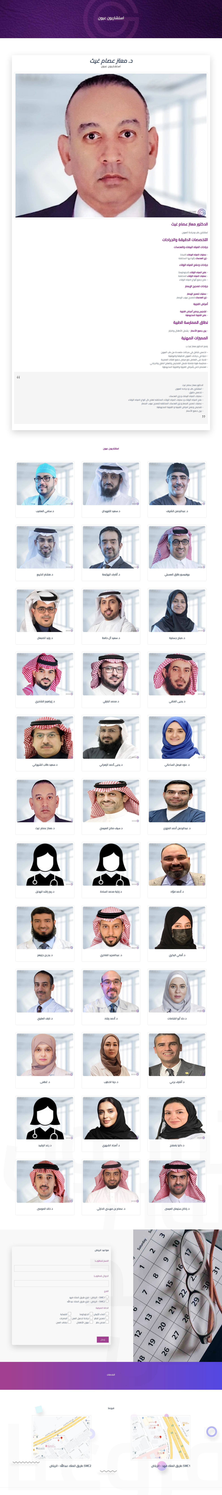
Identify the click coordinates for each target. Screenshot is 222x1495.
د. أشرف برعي (177, 1082)
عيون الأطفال (82, 1322)
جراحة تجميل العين (80, 1318)
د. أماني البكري (177, 955)
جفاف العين (61, 1322)
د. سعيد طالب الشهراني (44, 764)
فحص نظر (100, 1322)
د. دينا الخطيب (111, 1082)
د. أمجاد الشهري (111, 1145)
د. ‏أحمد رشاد (111, 1018)
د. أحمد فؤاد (177, 891)
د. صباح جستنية (177, 638)
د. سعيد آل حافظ (111, 638)
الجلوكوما (84, 1314)
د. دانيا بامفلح (177, 1145)
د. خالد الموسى (45, 1208)
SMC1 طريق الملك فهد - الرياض (170, 1465)
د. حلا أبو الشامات (177, 1018)
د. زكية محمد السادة (111, 891)
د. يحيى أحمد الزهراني (111, 764)
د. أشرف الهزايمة (111, 574)
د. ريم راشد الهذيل (45, 891)
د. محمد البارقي (111, 701)
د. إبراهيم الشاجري (45, 701)
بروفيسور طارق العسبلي (177, 574)
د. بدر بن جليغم (45, 955)
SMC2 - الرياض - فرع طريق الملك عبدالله (86, 1302)
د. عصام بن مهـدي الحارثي (111, 1208)
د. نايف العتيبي (45, 1018)
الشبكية (63, 1314)
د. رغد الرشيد (45, 1145)
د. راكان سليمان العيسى (177, 1208)
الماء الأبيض (99, 1314)
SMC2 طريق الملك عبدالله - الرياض (70, 1465)
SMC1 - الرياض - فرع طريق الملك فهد (87, 1297)
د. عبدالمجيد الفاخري (111, 955)
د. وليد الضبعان (45, 638)
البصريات (63, 1318)
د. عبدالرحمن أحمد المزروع (177, 828)
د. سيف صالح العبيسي (111, 828)
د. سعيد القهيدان (111, 511)
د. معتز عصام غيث (45, 828)
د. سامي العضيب (45, 511)
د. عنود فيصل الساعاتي (177, 764)
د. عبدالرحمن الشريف (177, 511)
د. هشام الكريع (45, 574)
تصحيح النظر (99, 1318)
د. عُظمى (45, 1082)
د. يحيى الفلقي (177, 701)
